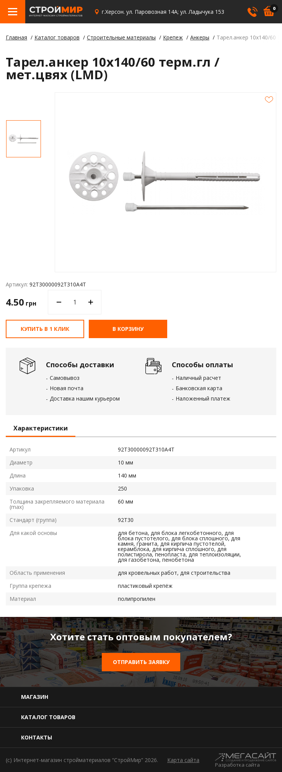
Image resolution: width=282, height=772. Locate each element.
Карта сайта (183, 760)
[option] (23, 138)
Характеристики (40, 428)
